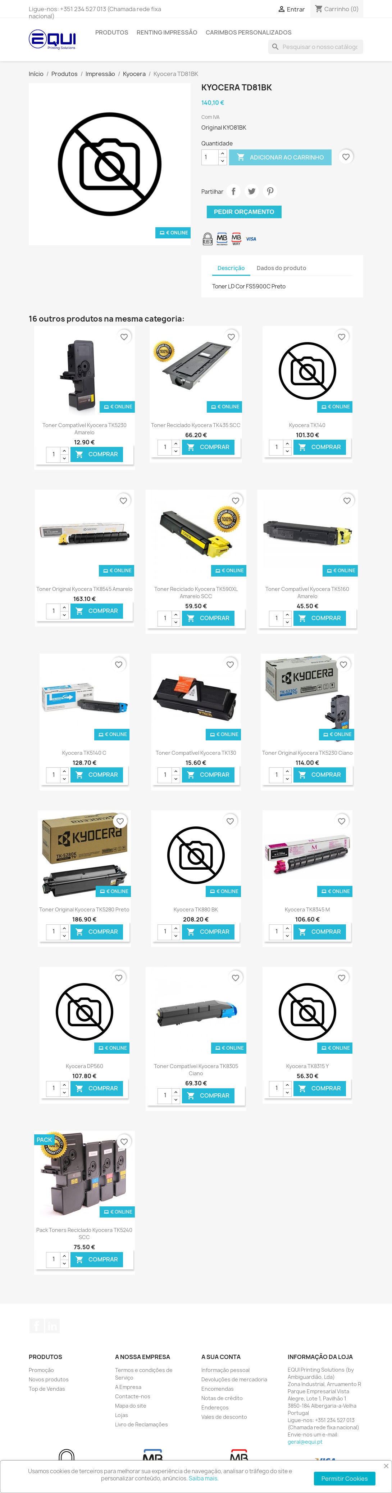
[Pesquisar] (315, 47)
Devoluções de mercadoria (234, 1379)
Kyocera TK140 (307, 425)
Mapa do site (130, 1405)
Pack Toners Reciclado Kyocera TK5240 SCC (84, 1234)
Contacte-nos (132, 1396)
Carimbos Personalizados (249, 32)
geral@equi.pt (305, 1441)
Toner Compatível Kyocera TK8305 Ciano (196, 1070)
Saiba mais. (204, 1478)
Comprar (96, 454)
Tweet (252, 191)
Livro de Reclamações (141, 1424)
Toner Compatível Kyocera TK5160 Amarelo (307, 593)
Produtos (111, 32)
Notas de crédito (222, 1398)
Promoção (41, 1370)
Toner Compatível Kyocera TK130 (196, 752)
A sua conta (221, 1357)
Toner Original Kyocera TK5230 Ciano (307, 752)
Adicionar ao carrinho (280, 157)
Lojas (121, 1415)
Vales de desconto (224, 1416)
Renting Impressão (167, 32)
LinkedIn (52, 1326)
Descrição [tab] (231, 268)
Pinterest (270, 191)
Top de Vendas (47, 1388)
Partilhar (233, 191)
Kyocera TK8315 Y (307, 1066)
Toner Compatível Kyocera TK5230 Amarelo (84, 429)
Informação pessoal (225, 1370)
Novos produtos (49, 1379)
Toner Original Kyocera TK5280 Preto (84, 909)
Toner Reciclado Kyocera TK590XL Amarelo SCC (196, 593)
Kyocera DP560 (84, 1066)
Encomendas (217, 1388)
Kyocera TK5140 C (84, 752)
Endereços (215, 1407)
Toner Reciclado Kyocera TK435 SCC (196, 425)
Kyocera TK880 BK (196, 909)
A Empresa (128, 1387)
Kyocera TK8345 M (307, 909)
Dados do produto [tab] (281, 268)
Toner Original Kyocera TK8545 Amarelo (84, 589)
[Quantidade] (210, 157)
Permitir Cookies (345, 1479)
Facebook (36, 1326)
